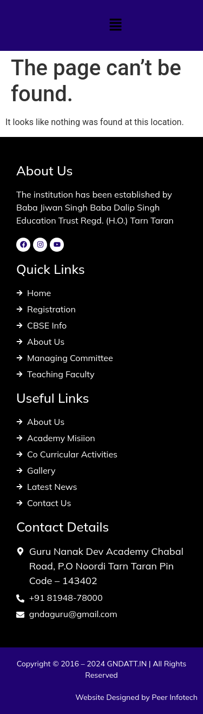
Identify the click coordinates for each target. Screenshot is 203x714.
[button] (115, 25)
